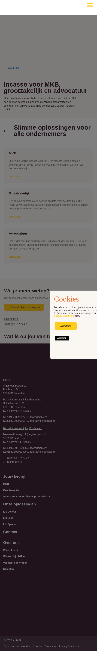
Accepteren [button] (65, 326)
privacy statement (64, 315)
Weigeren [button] (62, 338)
